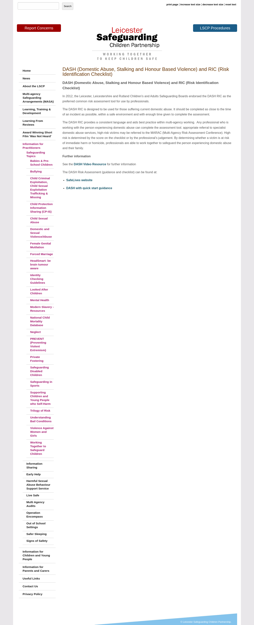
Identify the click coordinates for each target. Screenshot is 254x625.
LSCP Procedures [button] (215, 28)
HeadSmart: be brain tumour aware (40, 264)
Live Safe (32, 495)
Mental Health (39, 300)
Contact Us (30, 586)
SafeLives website (79, 180)
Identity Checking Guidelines (37, 278)
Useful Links (31, 578)
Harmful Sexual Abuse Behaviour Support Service (38, 484)
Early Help (33, 474)
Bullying (36, 171)
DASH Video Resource (90, 164)
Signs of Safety (36, 540)
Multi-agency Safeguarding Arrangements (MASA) (38, 97)
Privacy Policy (32, 594)
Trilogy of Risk (40, 410)
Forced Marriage (41, 254)
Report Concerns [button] (38, 28)
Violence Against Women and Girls (42, 431)
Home (27, 70)
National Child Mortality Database (40, 321)
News (26, 78)
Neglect (35, 332)
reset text (230, 4)
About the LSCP (34, 86)
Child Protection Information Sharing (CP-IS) (41, 207)
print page (172, 4)
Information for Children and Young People (36, 555)
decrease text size (213, 4)
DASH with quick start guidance (89, 188)
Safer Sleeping (36, 534)
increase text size (190, 4)
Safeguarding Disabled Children (39, 371)
